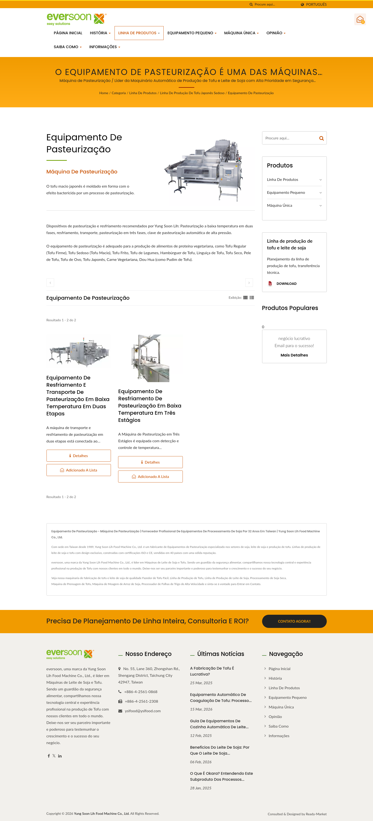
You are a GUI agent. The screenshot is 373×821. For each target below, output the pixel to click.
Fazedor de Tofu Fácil (155, 578)
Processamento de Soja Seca (268, 578)
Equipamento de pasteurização (251, 93)
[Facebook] (49, 755)
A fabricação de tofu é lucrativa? (212, 671)
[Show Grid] (245, 297)
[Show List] (252, 297)
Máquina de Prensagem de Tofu (71, 584)
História (100, 33)
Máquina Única (241, 33)
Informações (104, 47)
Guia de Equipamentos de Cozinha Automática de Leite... (219, 723)
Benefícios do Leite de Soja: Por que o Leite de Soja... (220, 750)
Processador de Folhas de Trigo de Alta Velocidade (173, 584)
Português (316, 4)
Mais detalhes (294, 355)
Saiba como (68, 47)
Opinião (276, 33)
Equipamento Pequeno (192, 33)
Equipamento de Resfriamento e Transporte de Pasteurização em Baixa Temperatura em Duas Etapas (78, 395)
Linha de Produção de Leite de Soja (227, 578)
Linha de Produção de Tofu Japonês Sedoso (192, 93)
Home (103, 93)
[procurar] (251, 4)
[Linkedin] (60, 755)
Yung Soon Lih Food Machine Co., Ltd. (102, 813)
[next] (249, 282)
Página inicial (68, 33)
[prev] (50, 282)
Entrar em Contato (248, 584)
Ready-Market (316, 813)
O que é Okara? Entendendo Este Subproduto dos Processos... (221, 776)
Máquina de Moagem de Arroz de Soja (116, 584)
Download (282, 284)
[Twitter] (54, 755)
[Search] (276, 4)
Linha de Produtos (139, 33)
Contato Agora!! (294, 621)
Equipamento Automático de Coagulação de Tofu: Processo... (221, 697)
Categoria (119, 93)
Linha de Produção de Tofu (186, 578)
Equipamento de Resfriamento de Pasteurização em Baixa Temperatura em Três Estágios (149, 406)
